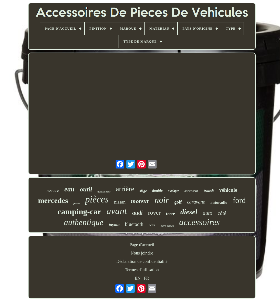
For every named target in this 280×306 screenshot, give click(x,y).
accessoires (199, 222)
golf (178, 202)
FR (146, 278)
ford (239, 200)
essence (53, 190)
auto (207, 213)
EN (137, 278)
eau (69, 189)
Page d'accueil (142, 244)
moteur (140, 201)
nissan (120, 202)
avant (116, 211)
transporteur (104, 191)
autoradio (218, 202)
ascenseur (191, 191)
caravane (196, 202)
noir (161, 200)
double (157, 191)
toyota (114, 224)
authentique (83, 222)
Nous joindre (142, 253)
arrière (125, 189)
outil (86, 189)
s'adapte (173, 191)
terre (170, 213)
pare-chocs (167, 225)
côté (222, 213)
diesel (188, 212)
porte (76, 203)
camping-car (79, 211)
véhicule (228, 190)
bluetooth (134, 224)
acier (152, 225)
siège (143, 191)
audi (137, 212)
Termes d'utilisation (142, 269)
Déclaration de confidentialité (141, 261)
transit (209, 191)
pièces (97, 199)
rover (154, 212)
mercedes (53, 200)
